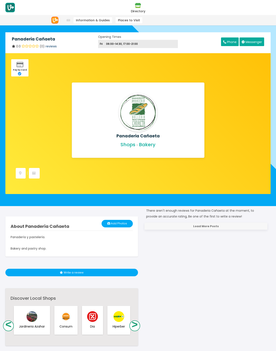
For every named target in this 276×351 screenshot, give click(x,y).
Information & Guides (93, 20)
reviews (51, 46)
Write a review (72, 272)
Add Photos (117, 223)
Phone (230, 42)
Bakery (147, 144)
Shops (128, 144)
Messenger (252, 42)
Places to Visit (129, 20)
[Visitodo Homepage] (10, 7)
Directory (138, 8)
